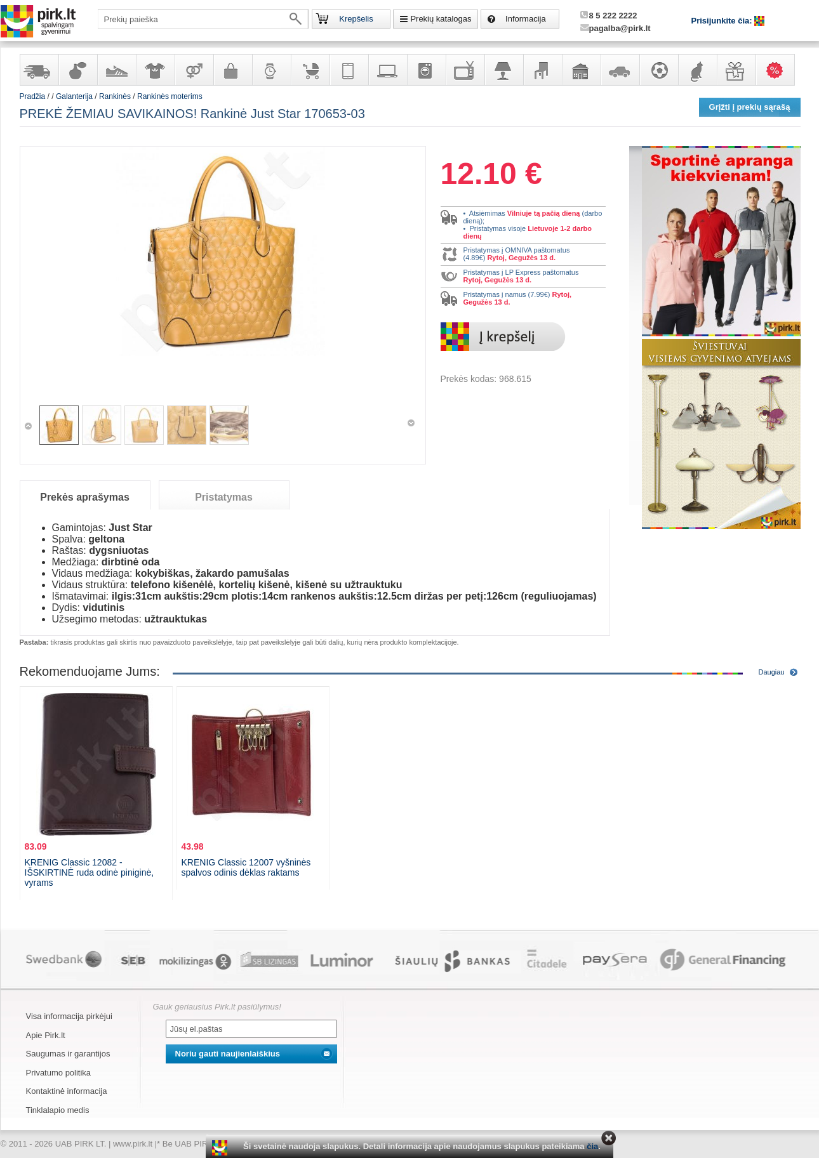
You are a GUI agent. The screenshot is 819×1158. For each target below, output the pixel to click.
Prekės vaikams (309, 70)
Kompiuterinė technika (387, 70)
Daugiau (772, 672)
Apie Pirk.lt (45, 1035)
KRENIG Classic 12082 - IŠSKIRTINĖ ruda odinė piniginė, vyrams (89, 872)
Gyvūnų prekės (697, 70)
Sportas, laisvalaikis (658, 70)
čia (592, 1146)
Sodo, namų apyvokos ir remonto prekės (581, 70)
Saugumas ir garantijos (68, 1053)
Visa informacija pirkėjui (69, 1016)
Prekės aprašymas (85, 497)
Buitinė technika (426, 70)
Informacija (525, 18)
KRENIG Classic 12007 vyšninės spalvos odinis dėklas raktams (246, 867)
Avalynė (116, 70)
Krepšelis (356, 18)
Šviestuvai (503, 70)
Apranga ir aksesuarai (154, 70)
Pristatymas (224, 497)
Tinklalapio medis (58, 1110)
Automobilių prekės (619, 70)
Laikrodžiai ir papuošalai (271, 70)
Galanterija (232, 70)
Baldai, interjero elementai (542, 70)
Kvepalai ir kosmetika (77, 70)
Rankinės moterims (170, 96)
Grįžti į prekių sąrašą (749, 107)
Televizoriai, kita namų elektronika (464, 70)
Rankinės (115, 96)
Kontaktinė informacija (66, 1091)
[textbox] (203, 19)
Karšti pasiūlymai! (779, 70)
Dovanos (735, 70)
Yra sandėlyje (38, 70)
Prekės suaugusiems (193, 70)
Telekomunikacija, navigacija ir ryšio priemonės (348, 70)
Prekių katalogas (440, 18)
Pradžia (33, 96)
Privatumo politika (58, 1072)
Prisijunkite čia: (723, 20)
